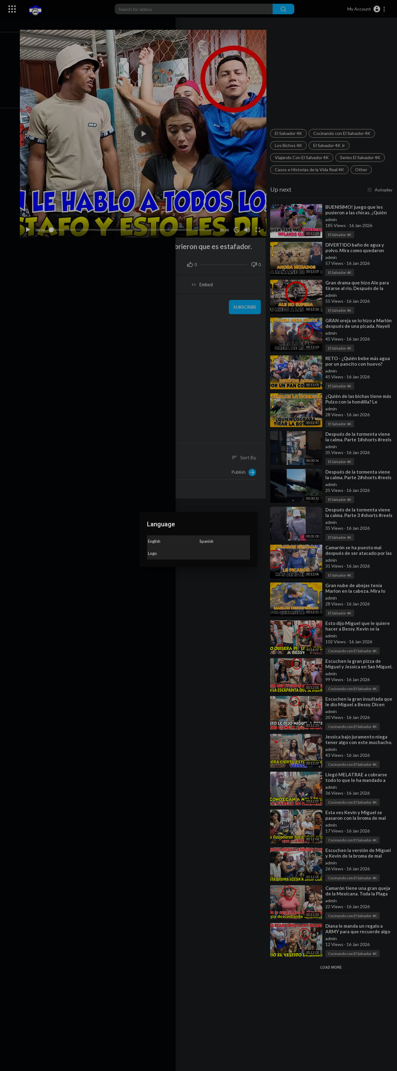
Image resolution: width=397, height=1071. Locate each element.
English (154, 541)
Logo (152, 553)
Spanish (206, 541)
